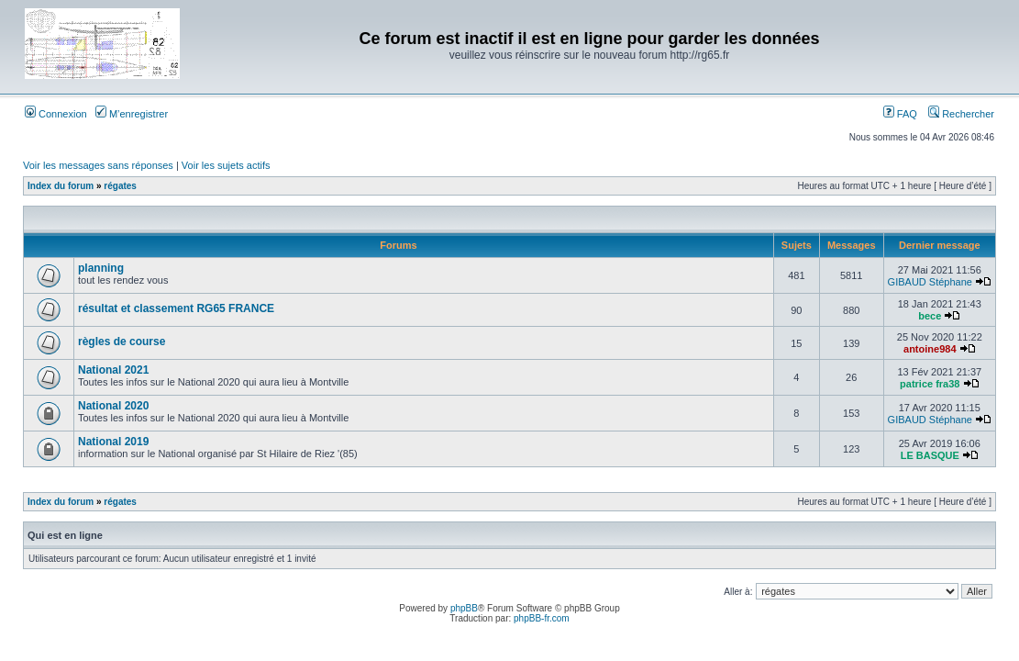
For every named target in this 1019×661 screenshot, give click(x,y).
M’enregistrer (131, 113)
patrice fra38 (929, 383)
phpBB (464, 608)
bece (929, 315)
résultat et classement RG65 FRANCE (176, 308)
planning (101, 268)
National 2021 (113, 370)
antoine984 (929, 348)
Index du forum (61, 186)
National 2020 (113, 405)
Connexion (56, 113)
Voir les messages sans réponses (98, 165)
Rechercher (961, 113)
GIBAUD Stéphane (930, 281)
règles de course (121, 341)
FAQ (900, 113)
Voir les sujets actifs (226, 165)
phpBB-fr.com (542, 618)
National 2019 (113, 441)
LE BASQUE (930, 455)
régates (120, 186)
